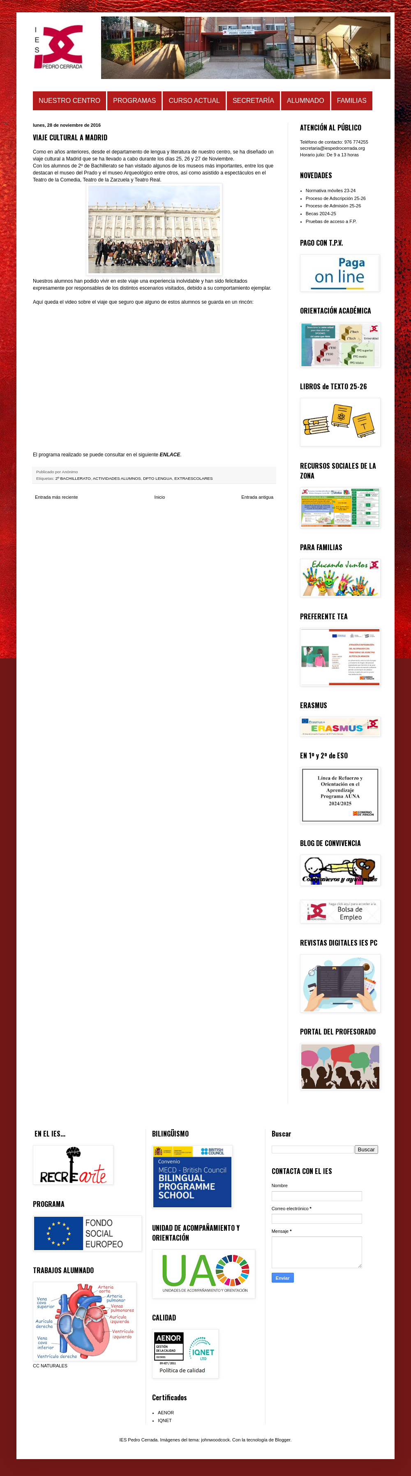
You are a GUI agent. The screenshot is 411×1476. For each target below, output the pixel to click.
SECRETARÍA (253, 100)
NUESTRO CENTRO (69, 100)
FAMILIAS (352, 100)
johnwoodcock (215, 1439)
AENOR (166, 1412)
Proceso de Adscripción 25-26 (336, 198)
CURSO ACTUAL (194, 100)
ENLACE (170, 455)
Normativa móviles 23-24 (331, 190)
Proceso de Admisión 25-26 (333, 205)
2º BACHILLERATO (73, 478)
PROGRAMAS (134, 100)
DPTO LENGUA (157, 478)
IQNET (165, 1420)
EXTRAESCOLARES (193, 478)
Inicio (160, 497)
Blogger (282, 1439)
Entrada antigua (257, 497)
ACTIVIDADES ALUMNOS (117, 478)
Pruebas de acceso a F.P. (331, 221)
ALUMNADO (305, 100)
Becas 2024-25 (321, 213)
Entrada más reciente (56, 497)
